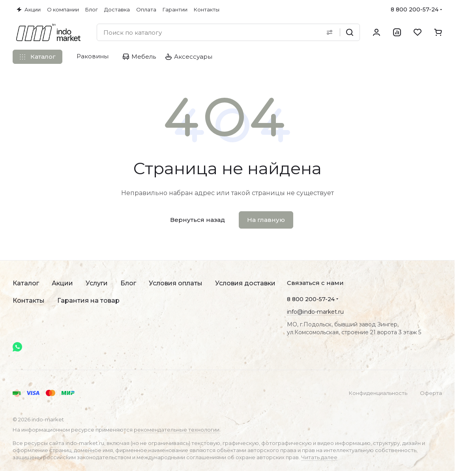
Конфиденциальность (378, 393)
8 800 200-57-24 (414, 9)
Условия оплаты (175, 283)
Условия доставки (245, 283)
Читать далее (319, 457)
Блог (128, 283)
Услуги (97, 283)
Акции (62, 283)
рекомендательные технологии (176, 429)
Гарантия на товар (88, 300)
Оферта (431, 393)
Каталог (26, 283)
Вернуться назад (197, 219)
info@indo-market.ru (315, 311)
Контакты (29, 300)
